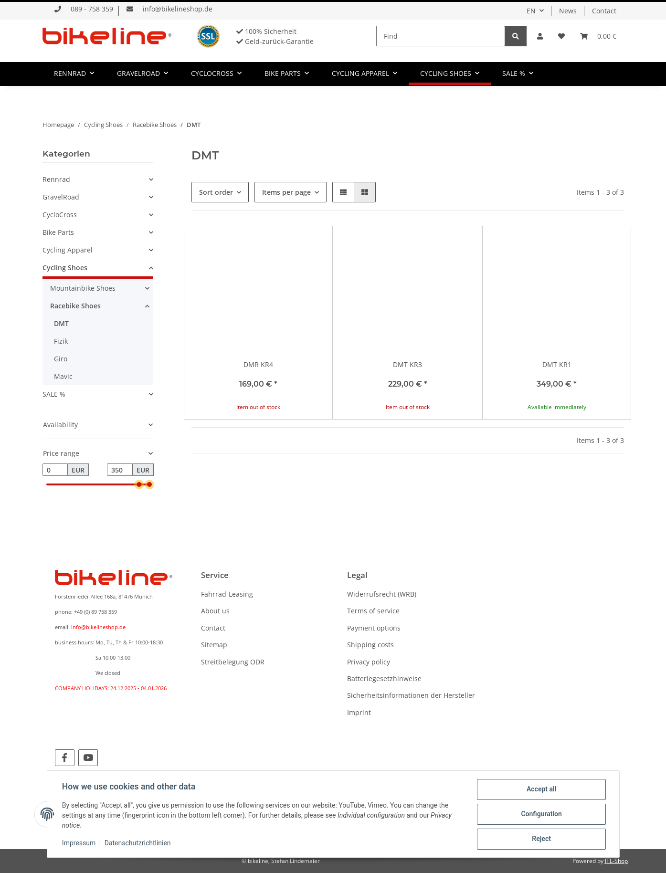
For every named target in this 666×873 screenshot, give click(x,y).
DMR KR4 (258, 364)
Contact (604, 10)
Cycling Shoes (64, 267)
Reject (541, 839)
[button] (539, 36)
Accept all (541, 789)
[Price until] (120, 469)
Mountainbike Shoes (83, 288)
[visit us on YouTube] (88, 757)
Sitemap (214, 644)
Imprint (359, 712)
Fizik (61, 341)
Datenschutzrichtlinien (138, 843)
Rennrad (56, 179)
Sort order (216, 192)
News (568, 10)
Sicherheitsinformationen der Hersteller (411, 695)
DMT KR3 (407, 364)
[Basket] (598, 36)
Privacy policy (368, 661)
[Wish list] (561, 36)
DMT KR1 (556, 364)
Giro (60, 358)
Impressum (79, 843)
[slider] (139, 484)
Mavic (63, 376)
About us (215, 610)
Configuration (541, 814)
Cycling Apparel (67, 249)
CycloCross (59, 214)
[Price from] (55, 469)
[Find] (441, 36)
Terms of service (373, 610)
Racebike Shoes (75, 305)
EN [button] (531, 10)
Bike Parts (58, 232)
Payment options (374, 627)
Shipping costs (370, 644)
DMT (61, 323)
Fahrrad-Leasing (227, 594)
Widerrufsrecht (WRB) (381, 594)
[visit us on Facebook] (64, 757)
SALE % (53, 394)
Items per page (286, 192)
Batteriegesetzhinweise (384, 678)
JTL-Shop (616, 861)
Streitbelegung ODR (232, 661)
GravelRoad (60, 196)
